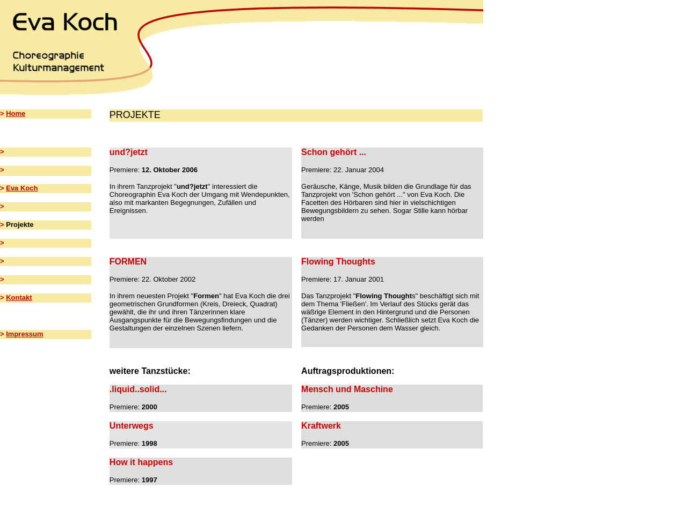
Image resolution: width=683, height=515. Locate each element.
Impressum (24, 334)
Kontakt (19, 297)
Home (15, 113)
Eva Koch (22, 188)
